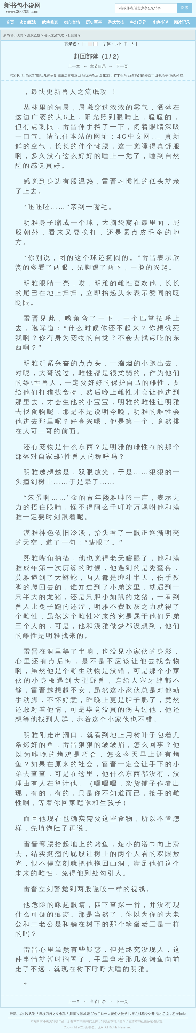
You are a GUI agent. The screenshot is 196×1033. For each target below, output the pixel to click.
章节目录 (98, 66)
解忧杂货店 (90, 75)
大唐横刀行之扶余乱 (51, 1014)
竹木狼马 (120, 75)
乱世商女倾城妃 (78, 1014)
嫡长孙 (174, 75)
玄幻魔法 (28, 22)
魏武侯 (30, 1014)
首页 (10, 22)
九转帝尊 (50, 75)
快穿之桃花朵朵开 (141, 1014)
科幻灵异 (138, 22)
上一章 (74, 66)
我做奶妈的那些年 (141, 75)
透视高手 (161, 75)
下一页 (122, 66)
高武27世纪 (34, 75)
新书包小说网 (13, 35)
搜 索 (184, 8)
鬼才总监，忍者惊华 (171, 1014)
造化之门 (106, 75)
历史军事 (94, 22)
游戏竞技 (116, 22)
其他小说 (160, 22)
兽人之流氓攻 (54, 35)
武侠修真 (50, 22)
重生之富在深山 (69, 75)
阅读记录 (182, 22)
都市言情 (72, 22)
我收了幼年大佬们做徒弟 (109, 1014)
